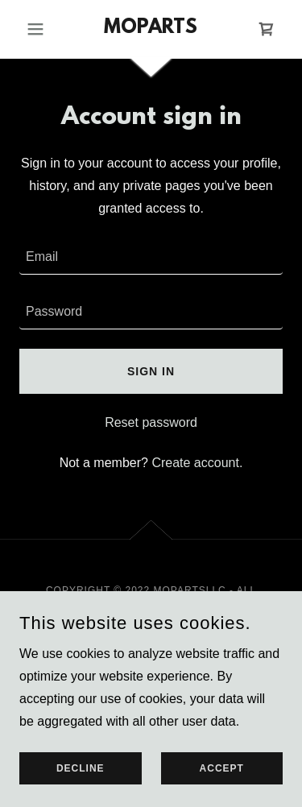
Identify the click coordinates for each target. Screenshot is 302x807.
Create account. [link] (196, 463)
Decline (80, 768)
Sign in (151, 371)
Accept (222, 768)
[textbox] (151, 257)
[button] (39, 29)
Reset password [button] (151, 422)
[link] (151, 29)
